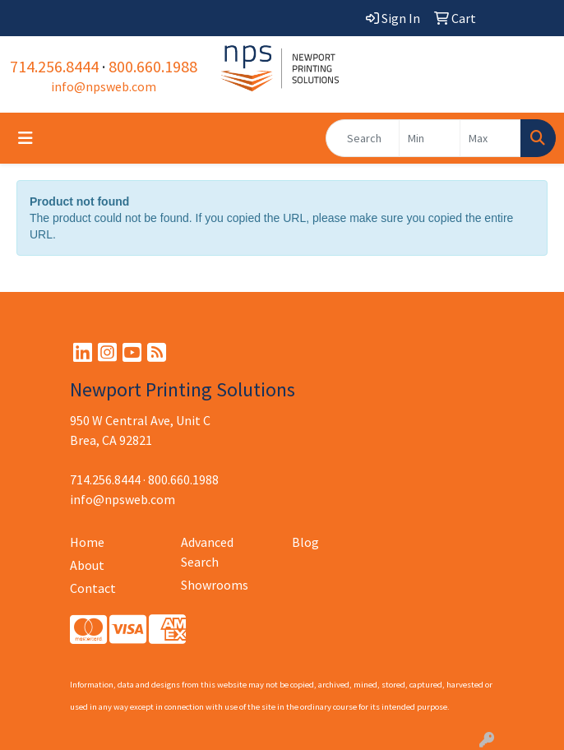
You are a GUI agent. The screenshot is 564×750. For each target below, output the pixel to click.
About (87, 565)
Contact (93, 588)
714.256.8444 (54, 66)
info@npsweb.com (103, 86)
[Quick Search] (363, 138)
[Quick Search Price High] (490, 138)
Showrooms (214, 584)
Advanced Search (207, 552)
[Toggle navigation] (25, 138)
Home (87, 542)
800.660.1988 (153, 66)
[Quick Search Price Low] (429, 138)
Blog (305, 542)
